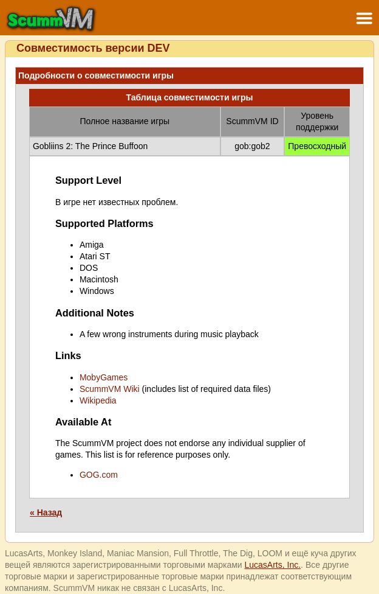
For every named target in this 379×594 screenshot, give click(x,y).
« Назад (46, 512)
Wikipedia (98, 400)
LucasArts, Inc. (273, 565)
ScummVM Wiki (110, 389)
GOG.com (99, 475)
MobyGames (104, 377)
